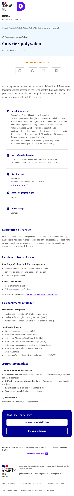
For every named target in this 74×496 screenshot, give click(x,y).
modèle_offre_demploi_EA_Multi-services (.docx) (26, 314)
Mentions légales (8, 483)
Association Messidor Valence (16, 37)
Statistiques (51, 490)
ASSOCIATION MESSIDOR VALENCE (25, 28)
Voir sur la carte (19, 185)
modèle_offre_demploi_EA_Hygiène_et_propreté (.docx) (29, 321)
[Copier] (19, 70)
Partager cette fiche (37, 431)
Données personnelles (56, 483)
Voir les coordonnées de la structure (41, 294)
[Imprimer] (32, 70)
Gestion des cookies (9, 490)
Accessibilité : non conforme (31, 490)
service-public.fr (41, 474)
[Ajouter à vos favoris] (56, 70)
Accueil (5, 28)
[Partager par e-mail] (43, 70)
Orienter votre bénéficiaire (37, 422)
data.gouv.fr (56, 474)
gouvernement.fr (25, 474)
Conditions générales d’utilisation (31, 483)
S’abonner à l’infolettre (37, 453)
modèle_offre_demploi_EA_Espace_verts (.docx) (26, 317)
